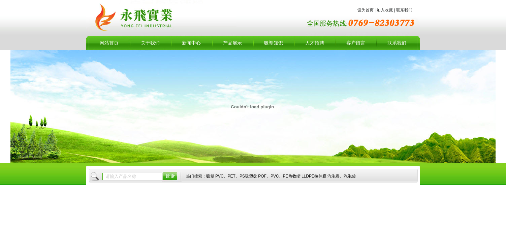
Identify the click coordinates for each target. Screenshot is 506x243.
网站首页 (109, 43)
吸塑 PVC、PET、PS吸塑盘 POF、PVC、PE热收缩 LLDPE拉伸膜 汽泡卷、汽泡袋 (281, 176)
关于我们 (150, 43)
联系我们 (396, 43)
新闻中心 (191, 43)
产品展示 (232, 43)
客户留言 (355, 43)
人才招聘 (314, 43)
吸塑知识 (273, 43)
